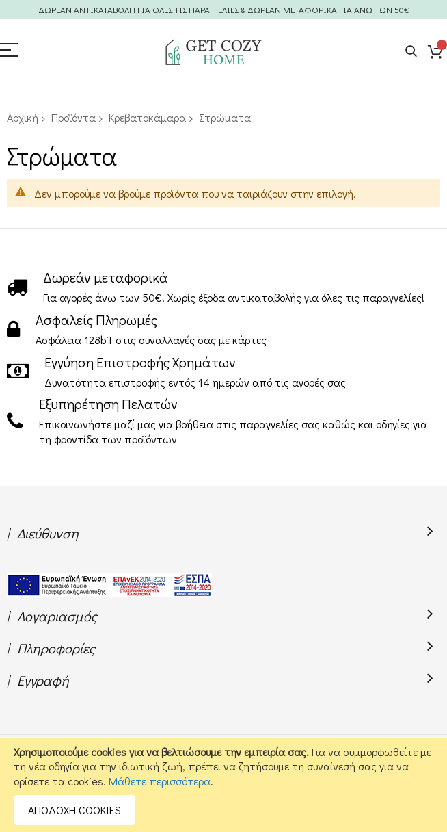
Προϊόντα (73, 117)
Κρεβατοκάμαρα (147, 117)
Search (411, 52)
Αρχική (22, 117)
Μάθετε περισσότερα (160, 781)
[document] (223, 784)
